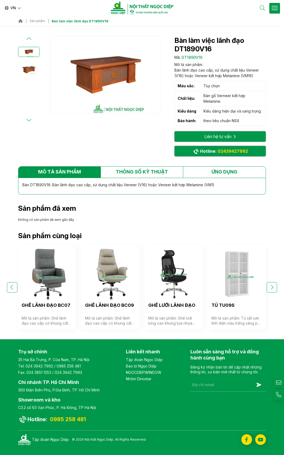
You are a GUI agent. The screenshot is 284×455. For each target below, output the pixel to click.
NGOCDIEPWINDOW (143, 372)
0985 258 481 (69, 366)
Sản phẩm (37, 21)
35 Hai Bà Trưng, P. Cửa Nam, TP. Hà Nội (53, 359)
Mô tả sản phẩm (59, 172)
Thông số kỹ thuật (142, 172)
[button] (28, 39)
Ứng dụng (224, 172)
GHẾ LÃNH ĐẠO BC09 (109, 305)
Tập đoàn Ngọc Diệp (144, 359)
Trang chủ (20, 21)
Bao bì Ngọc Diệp (141, 366)
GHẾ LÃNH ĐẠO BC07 (46, 305)
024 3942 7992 (39, 366)
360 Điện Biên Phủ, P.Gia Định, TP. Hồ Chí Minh (59, 390)
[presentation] (230, 404)
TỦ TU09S (222, 305)
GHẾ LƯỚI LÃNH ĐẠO (171, 305)
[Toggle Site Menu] (274, 8)
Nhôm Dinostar (138, 379)
